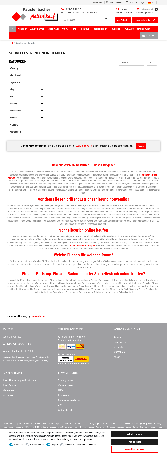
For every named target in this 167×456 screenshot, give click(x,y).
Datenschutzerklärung (69, 400)
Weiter (141, 146)
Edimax (101, 424)
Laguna (53, 427)
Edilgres (93, 424)
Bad (76, 29)
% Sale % (129, 29)
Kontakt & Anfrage (11, 336)
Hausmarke (19, 427)
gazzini (142, 424)
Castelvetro (27, 424)
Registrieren (120, 342)
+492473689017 (16, 344)
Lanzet (60, 427)
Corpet (57, 424)
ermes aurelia (124, 424)
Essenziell (18, 444)
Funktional (69, 444)
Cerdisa (45, 424)
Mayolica (68, 427)
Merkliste (118, 347)
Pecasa (91, 427)
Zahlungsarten (65, 380)
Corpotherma (67, 424)
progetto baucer (109, 427)
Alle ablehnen (135, 441)
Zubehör (117, 29)
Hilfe (60, 390)
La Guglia (44, 427)
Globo (149, 424)
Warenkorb (119, 352)
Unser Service (9, 385)
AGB (60, 405)
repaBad (120, 427)
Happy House (8, 427)
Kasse (117, 357)
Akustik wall (37, 29)
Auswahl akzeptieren (134, 449)
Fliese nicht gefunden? (145, 20)
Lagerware (53, 29)
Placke (98, 427)
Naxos (76, 427)
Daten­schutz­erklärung (59, 439)
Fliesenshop (101, 29)
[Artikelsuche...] (85, 20)
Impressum (87, 439)
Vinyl (66, 29)
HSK (27, 427)
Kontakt (148, 35)
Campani (17, 424)
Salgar (128, 427)
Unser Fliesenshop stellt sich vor (19, 380)
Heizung (86, 29)
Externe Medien (37, 444)
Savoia (135, 427)
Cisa (51, 424)
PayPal (55, 444)
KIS (37, 427)
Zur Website (122, 20)
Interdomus (8, 390)
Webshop (22, 29)
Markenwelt (143, 29)
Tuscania (161, 427)
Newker (83, 427)
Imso (32, 427)
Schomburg (144, 427)
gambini (135, 424)
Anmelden (119, 337)
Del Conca (78, 424)
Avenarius (8, 424)
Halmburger (158, 424)
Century (37, 424)
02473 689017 (84, 145)
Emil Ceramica (111, 424)
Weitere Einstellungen (86, 444)
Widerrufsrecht (65, 410)
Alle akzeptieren (134, 434)
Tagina (153, 427)
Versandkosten (38, 316)
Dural (86, 424)
